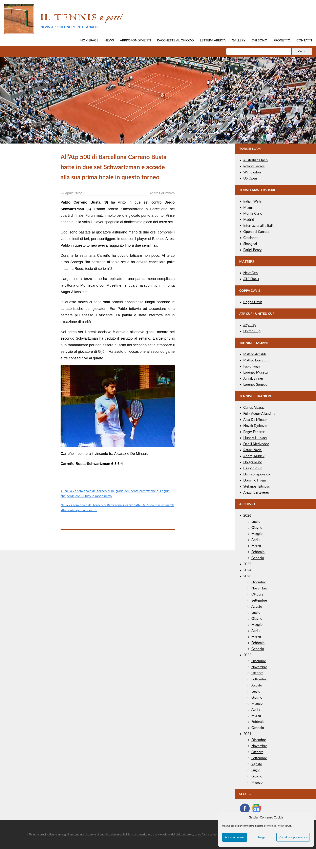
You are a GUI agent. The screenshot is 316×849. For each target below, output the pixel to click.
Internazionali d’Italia (258, 225)
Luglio (255, 521)
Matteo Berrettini (256, 360)
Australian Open (255, 160)
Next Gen (250, 273)
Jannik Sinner (253, 378)
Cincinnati (250, 237)
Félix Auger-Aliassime (259, 413)
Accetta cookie (235, 837)
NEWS (109, 40)
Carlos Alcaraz (254, 407)
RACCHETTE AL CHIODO (175, 40)
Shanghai (250, 244)
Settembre (259, 600)
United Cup (251, 331)
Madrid (248, 219)
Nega (262, 837)
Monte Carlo (252, 213)
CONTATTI (304, 40)
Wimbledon (252, 172)
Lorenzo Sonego (255, 384)
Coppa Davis (252, 302)
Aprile (255, 539)
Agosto (256, 606)
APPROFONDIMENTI (135, 40)
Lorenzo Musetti (255, 372)
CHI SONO (259, 40)
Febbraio (258, 552)
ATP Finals (251, 279)
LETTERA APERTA (213, 40)
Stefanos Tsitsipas (256, 486)
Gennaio (257, 558)
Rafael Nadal (252, 450)
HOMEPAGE (89, 40)
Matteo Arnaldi (254, 354)
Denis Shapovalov (256, 474)
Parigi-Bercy (252, 250)
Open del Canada (256, 231)
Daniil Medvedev (256, 444)
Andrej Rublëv (254, 456)
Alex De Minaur (255, 419)
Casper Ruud (252, 468)
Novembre (259, 588)
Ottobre (257, 594)
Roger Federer (254, 432)
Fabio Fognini (253, 366)
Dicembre (258, 582)
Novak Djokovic (255, 425)
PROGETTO (281, 40)
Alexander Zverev (256, 492)
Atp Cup (249, 325)
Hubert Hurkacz (255, 438)
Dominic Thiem (254, 480)
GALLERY (239, 40)
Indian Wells (252, 201)
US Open (250, 178)
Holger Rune (252, 462)
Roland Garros (254, 166)
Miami (248, 207)
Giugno (256, 527)
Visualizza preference (293, 837)
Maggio (256, 533)
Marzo (256, 546)
